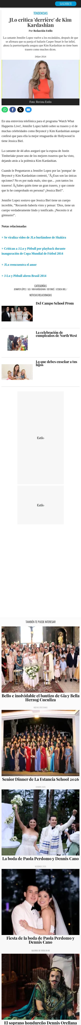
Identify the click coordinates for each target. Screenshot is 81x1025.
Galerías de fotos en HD (40, 950)
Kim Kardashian (39, 289)
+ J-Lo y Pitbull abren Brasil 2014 (24, 275)
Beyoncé (50, 289)
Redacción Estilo (42, 30)
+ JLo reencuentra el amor (19, 264)
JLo (29, 289)
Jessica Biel (61, 289)
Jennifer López (20, 289)
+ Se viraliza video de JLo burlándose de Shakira (34, 237)
